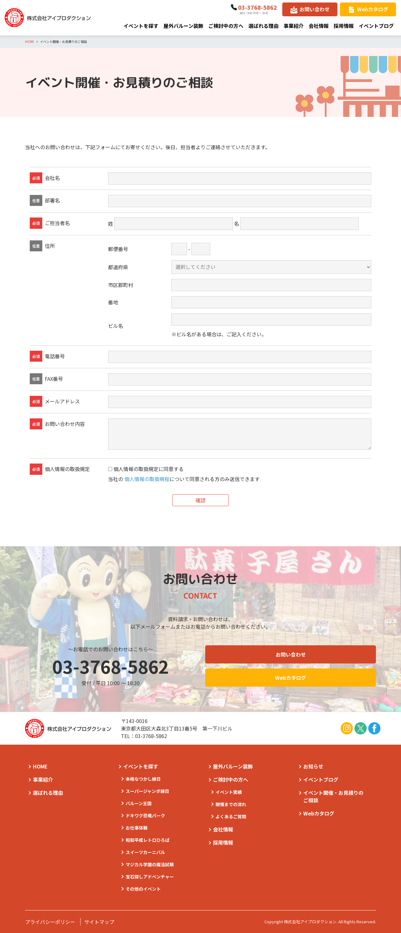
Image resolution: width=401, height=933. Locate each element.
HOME (40, 766)
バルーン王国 (139, 803)
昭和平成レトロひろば (147, 840)
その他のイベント (143, 889)
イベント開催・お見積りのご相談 (333, 796)
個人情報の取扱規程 (146, 479)
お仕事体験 (137, 828)
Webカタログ (372, 9)
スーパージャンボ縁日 (147, 791)
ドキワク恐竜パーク (145, 815)
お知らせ (313, 766)
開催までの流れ (231, 804)
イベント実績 (229, 792)
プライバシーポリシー (50, 921)
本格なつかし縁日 (143, 779)
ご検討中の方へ (225, 25)
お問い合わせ (314, 9)
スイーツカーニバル (145, 852)
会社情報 (319, 25)
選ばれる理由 (263, 25)
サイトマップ (99, 921)
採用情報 (344, 25)
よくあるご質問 (231, 816)
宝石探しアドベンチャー (150, 876)
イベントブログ (376, 25)
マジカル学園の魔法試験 (150, 864)
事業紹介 (294, 25)
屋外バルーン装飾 (183, 25)
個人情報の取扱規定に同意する (148, 469)
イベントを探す (141, 25)
